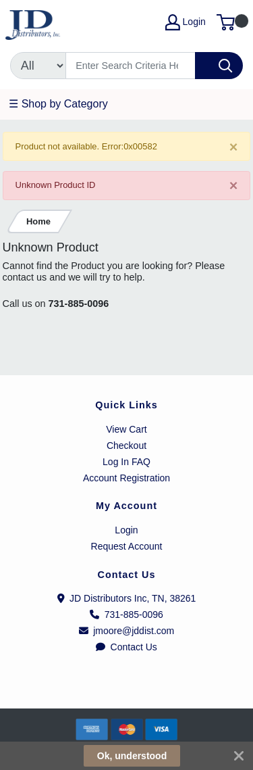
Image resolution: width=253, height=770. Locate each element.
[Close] (233, 147)
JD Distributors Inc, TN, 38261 (126, 598)
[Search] (130, 65)
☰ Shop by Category (58, 104)
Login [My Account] (185, 22)
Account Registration (126, 478)
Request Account (127, 546)
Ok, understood (132, 755)
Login (126, 530)
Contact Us (126, 647)
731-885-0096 (79, 303)
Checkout (126, 445)
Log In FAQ (126, 461)
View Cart (126, 429)
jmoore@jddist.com (127, 630)
